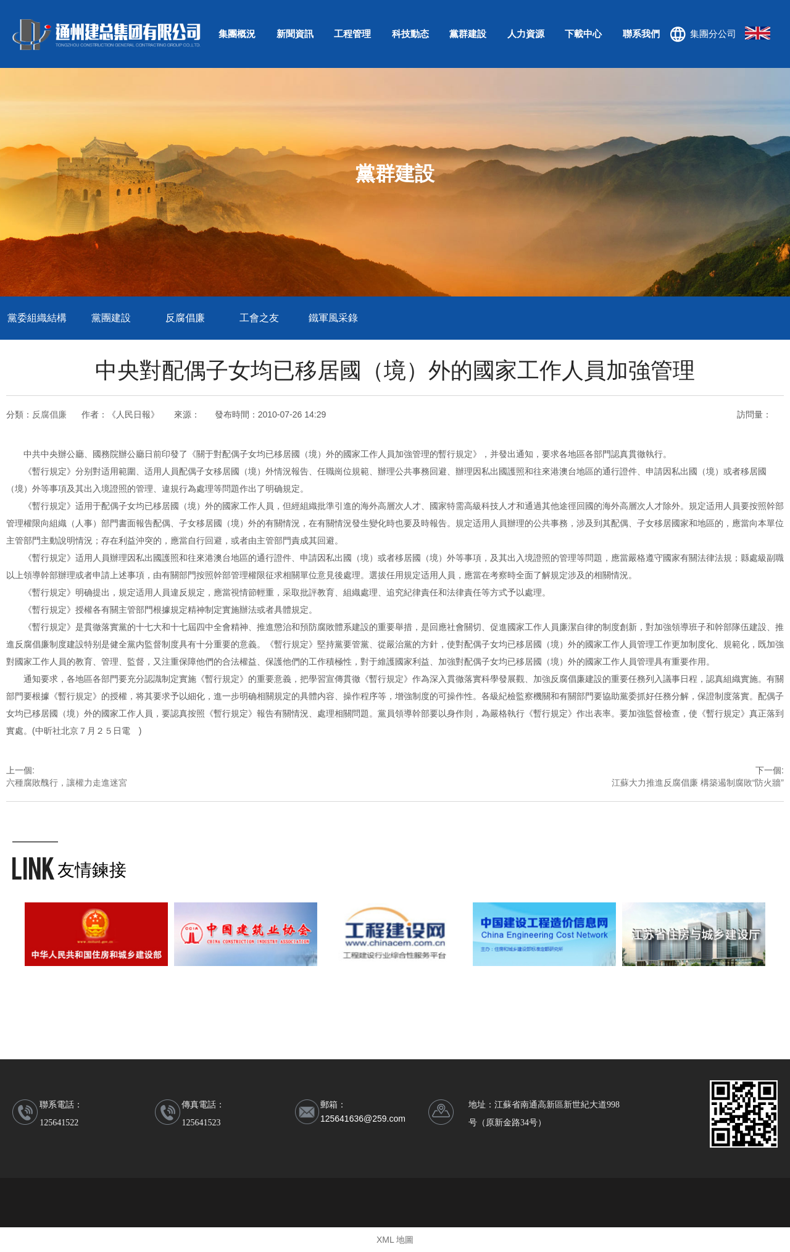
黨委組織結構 (37, 318)
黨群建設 (467, 33)
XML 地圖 (395, 1240)
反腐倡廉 (185, 318)
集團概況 (237, 33)
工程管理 (352, 33)
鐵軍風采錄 (333, 318)
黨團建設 (111, 318)
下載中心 (583, 33)
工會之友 (259, 318)
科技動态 (410, 33)
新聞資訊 (295, 33)
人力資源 (525, 33)
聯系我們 (641, 33)
